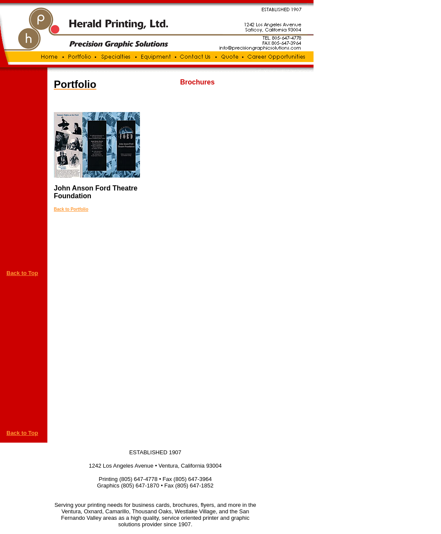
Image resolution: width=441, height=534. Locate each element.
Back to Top (22, 273)
